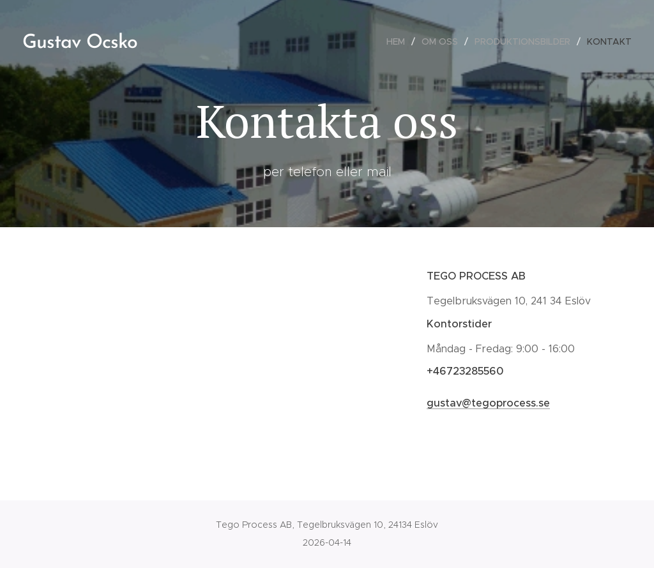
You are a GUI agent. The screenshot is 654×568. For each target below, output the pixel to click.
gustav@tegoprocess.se (488, 403)
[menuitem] (399, 41)
